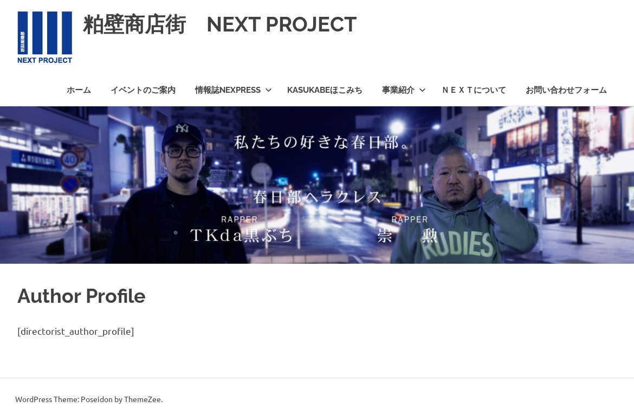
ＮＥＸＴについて (473, 90)
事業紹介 (404, 90)
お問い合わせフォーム (566, 90)
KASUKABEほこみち (325, 90)
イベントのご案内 (143, 90)
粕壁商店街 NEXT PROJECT (220, 24)
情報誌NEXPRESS (233, 90)
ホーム (79, 90)
